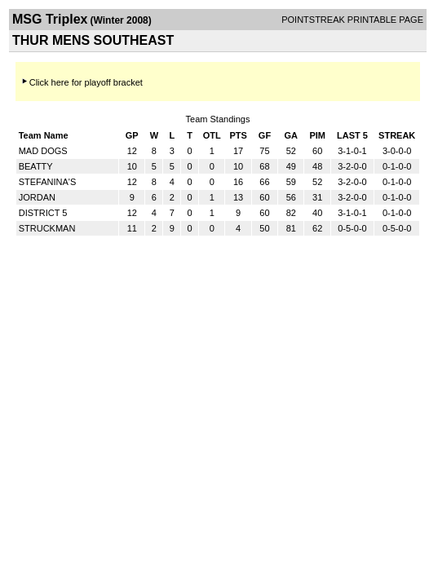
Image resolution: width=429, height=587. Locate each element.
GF (265, 135)
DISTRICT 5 (43, 213)
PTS (237, 135)
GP (132, 135)
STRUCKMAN (47, 228)
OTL (212, 135)
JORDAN (37, 197)
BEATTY (36, 166)
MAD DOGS (43, 151)
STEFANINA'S (48, 182)
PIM (317, 135)
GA (292, 135)
